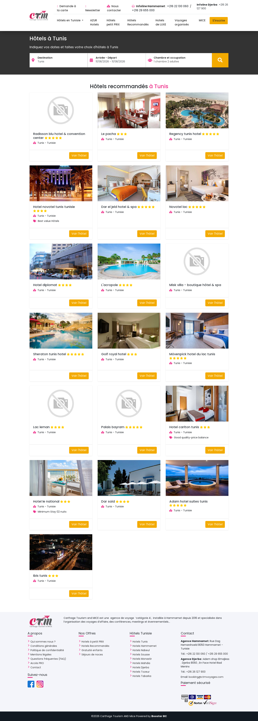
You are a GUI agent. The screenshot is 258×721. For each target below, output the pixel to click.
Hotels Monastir (142, 659)
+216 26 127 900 (196, 672)
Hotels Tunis (140, 641)
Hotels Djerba (141, 667)
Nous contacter (114, 8)
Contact (35, 667)
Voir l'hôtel (78, 155)
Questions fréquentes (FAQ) (48, 659)
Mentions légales (40, 654)
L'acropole (109, 285)
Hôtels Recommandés (138, 22)
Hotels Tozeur (141, 672)
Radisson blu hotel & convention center (59, 136)
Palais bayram (112, 427)
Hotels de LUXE (161, 22)
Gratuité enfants (92, 650)
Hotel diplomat (45, 285)
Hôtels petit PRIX (113, 22)
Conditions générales (43, 646)
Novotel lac (178, 206)
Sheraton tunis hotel (49, 354)
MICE (202, 20)
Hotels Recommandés (95, 646)
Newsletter (92, 8)
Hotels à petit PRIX (93, 641)
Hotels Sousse (141, 654)
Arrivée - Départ (106, 58)
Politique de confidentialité (47, 650)
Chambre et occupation (169, 58)
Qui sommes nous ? (43, 641)
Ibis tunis (40, 575)
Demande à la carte (66, 8)
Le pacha (108, 134)
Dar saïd (108, 501)
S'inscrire (218, 20)
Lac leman (41, 427)
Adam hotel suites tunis (188, 501)
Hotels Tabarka (142, 676)
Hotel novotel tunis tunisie (54, 206)
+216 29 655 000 (143, 10)
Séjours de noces (92, 654)
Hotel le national (46, 501)
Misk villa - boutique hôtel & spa (195, 285)
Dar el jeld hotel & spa (119, 206)
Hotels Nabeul (141, 650)
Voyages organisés (182, 22)
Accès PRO (37, 663)
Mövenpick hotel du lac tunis (192, 354)
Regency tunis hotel (185, 134)
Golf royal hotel (113, 354)
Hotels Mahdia (141, 663)
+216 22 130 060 (178, 6)
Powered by (151, 716)
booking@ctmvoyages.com (206, 677)
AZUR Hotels (94, 22)
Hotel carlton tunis (184, 427)
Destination (45, 58)
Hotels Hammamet (145, 646)
